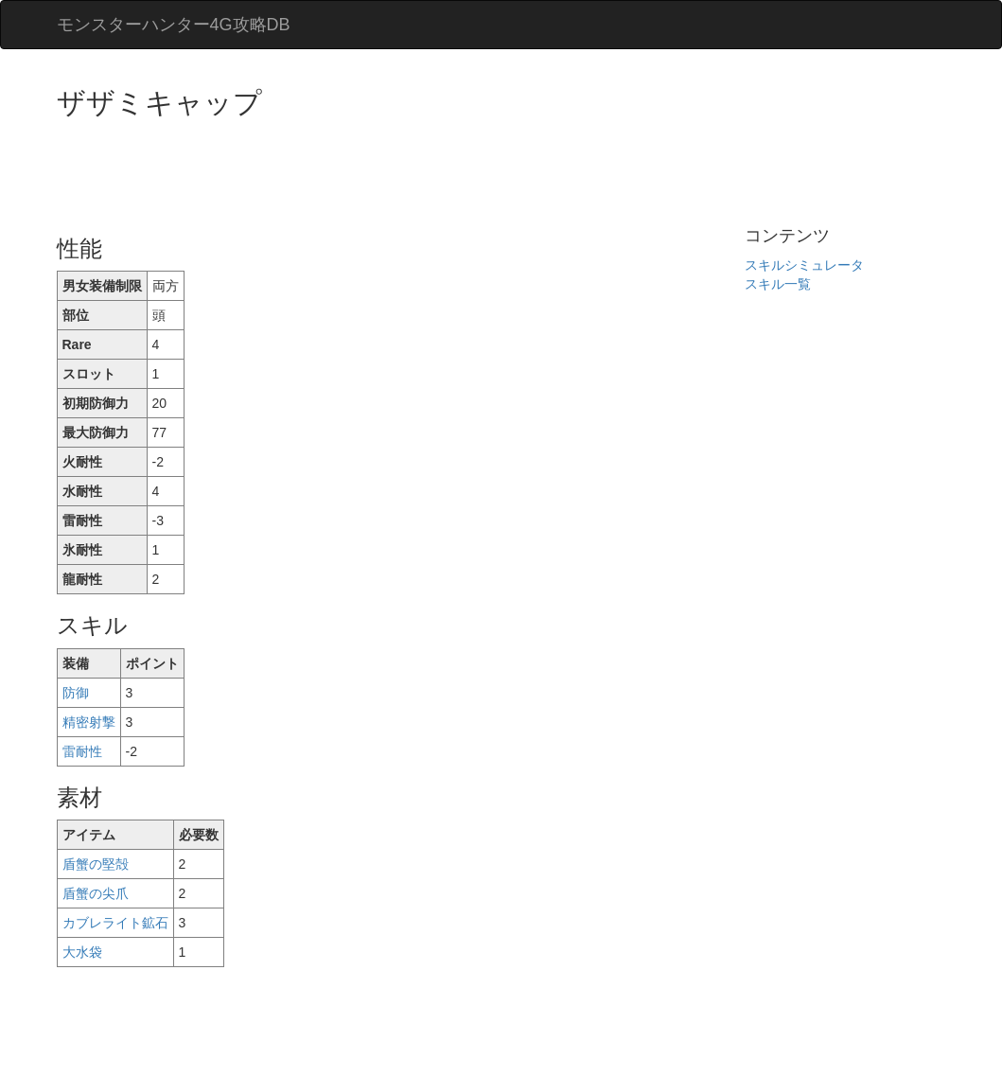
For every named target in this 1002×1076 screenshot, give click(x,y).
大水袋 (82, 952)
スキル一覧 (778, 283)
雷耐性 (82, 751)
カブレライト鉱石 (115, 922)
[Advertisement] (401, 170)
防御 (75, 692)
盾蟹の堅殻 (95, 864)
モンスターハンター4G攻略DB (173, 24)
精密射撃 (88, 722)
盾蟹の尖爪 (95, 893)
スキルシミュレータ (804, 265)
